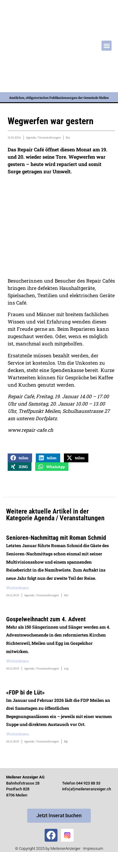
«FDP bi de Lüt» (25, 692)
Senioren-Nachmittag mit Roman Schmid (56, 537)
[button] (106, 46)
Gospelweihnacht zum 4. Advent (46, 619)
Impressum (93, 848)
